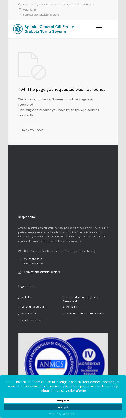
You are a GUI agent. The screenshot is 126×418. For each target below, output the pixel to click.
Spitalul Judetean (31, 320)
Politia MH (72, 306)
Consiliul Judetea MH (33, 306)
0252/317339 (36, 263)
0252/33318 (35, 259)
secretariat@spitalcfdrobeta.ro (41, 14)
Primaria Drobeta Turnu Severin (85, 313)
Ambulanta (27, 297)
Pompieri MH (28, 313)
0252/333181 (30, 9)
